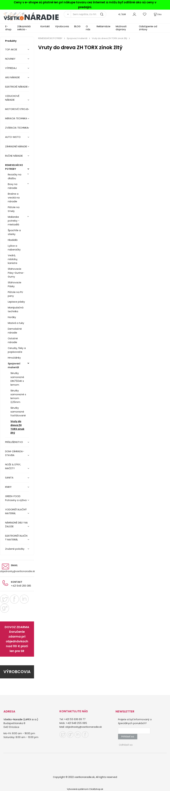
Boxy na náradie (12, 186)
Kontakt (45, 26)
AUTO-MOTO (13, 137)
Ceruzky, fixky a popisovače (17, 350)
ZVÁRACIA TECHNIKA (16, 127)
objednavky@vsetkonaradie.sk (17, 571)
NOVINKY (10, 58)
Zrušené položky (14, 549)
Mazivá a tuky (16, 323)
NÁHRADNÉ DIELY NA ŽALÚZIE (16, 524)
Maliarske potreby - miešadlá (13, 220)
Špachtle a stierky (14, 232)
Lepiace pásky (16, 301)
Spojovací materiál (14, 365)
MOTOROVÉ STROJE (16, 109)
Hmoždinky (14, 357)
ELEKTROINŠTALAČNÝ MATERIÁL (16, 537)
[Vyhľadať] (67, 14)
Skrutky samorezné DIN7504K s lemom (17, 379)
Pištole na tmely (13, 209)
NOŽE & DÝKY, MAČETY (13, 466)
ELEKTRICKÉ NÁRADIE (16, 86)
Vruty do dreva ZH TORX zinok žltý (17, 427)
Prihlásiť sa (127, 736)
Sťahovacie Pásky (14, 284)
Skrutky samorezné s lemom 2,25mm (18, 396)
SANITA (9, 477)
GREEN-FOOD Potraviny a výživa (16, 498)
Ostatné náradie (13, 340)
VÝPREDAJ (11, 68)
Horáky (12, 317)
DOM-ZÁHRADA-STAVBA (14, 453)
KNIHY (8, 487)
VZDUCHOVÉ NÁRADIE (12, 97)
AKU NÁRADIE (12, 77)
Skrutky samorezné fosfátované (18, 411)
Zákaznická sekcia (24, 28)
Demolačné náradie (15, 330)
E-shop (8, 28)
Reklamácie (103, 26)
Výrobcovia (62, 26)
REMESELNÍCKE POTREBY (14, 167)
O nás (88, 28)
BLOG (77, 26)
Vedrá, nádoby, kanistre (13, 259)
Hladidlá (12, 240)
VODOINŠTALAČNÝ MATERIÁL (16, 511)
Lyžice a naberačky (14, 247)
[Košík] (157, 14)
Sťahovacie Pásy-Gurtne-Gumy (16, 272)
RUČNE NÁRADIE (14, 155)
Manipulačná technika (15, 309)
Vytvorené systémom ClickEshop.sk (85, 789)
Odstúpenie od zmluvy (148, 28)
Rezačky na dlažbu (14, 176)
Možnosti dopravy (121, 28)
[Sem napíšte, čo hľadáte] (88, 14)
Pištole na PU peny (15, 294)
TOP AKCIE (11, 49)
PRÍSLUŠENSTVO (14, 442)
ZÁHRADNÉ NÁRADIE (16, 146)
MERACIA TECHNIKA (16, 118)
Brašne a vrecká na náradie (14, 197)
